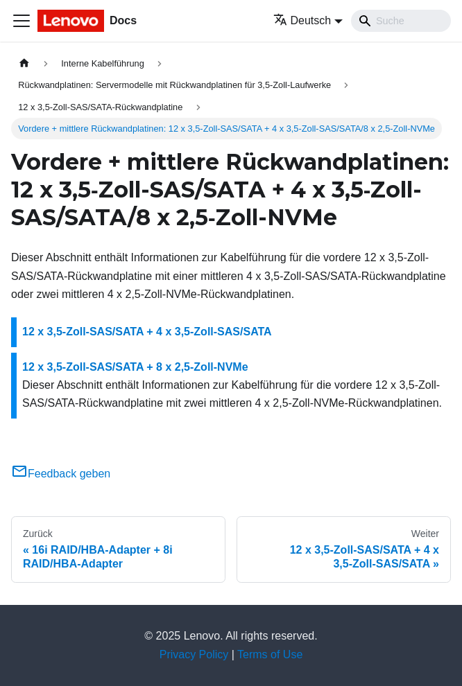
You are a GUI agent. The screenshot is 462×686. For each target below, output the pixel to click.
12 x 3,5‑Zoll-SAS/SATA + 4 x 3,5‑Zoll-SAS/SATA (147, 331)
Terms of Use (269, 654)
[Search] (401, 21)
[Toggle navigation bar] (21, 20)
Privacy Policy (194, 654)
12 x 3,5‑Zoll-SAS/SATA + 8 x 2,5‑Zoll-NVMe (135, 367)
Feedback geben (60, 474)
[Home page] (24, 63)
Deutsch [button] (302, 20)
